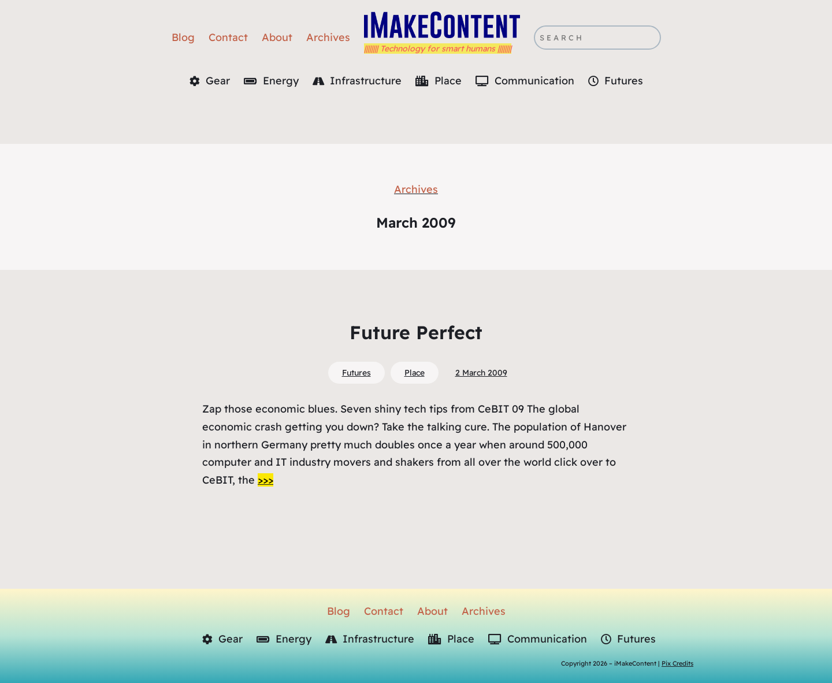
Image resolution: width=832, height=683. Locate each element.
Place (414, 373)
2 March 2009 (481, 373)
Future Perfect (416, 332)
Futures (356, 373)
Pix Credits (677, 663)
